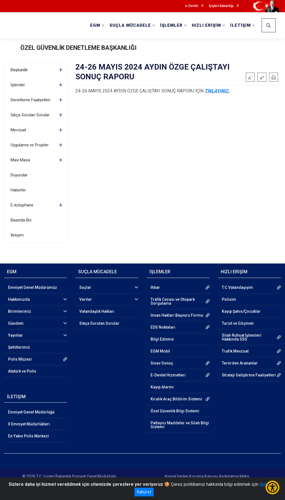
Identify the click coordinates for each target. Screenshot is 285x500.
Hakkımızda (19, 299)
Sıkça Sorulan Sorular (30, 114)
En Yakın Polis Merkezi (28, 436)
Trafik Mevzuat (235, 351)
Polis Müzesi (20, 359)
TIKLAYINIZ (216, 90)
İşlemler (18, 84)
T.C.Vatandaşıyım (237, 287)
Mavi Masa (20, 159)
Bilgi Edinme (162, 339)
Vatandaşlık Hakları (96, 311)
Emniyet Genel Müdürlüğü (31, 412)
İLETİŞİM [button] (240, 25)
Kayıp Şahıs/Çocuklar (241, 311)
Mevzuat (18, 129)
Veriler (85, 299)
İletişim (17, 235)
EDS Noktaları (163, 327)
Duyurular (19, 175)
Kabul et (144, 492)
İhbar (155, 287)
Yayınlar (15, 335)
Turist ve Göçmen (238, 323)
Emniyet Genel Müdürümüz (32, 287)
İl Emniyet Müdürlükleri (29, 424)
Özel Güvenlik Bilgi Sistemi (175, 411)
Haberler (18, 190)
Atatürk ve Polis (22, 371)
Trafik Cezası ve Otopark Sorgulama (173, 301)
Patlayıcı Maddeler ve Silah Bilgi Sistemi (180, 425)
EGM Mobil (160, 351)
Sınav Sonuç (162, 363)
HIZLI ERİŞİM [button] (206, 25)
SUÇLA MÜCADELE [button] (130, 25)
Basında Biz (21, 220)
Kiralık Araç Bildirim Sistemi (176, 399)
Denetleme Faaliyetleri (30, 99)
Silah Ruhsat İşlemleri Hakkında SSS (241, 337)
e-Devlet (191, 6)
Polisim (229, 299)
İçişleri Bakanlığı (221, 6)
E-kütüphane (22, 205)
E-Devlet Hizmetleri (168, 375)
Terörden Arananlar (240, 363)
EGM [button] (95, 25)
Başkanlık (19, 69)
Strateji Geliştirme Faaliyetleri (249, 375)
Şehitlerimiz (19, 347)
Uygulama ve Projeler (30, 144)
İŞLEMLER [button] (171, 25)
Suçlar (85, 287)
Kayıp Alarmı (162, 387)
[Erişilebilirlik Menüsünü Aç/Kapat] (272, 487)
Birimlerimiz (19, 311)
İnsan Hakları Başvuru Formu (177, 315)
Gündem (16, 323)
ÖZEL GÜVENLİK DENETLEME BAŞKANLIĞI (78, 47)
